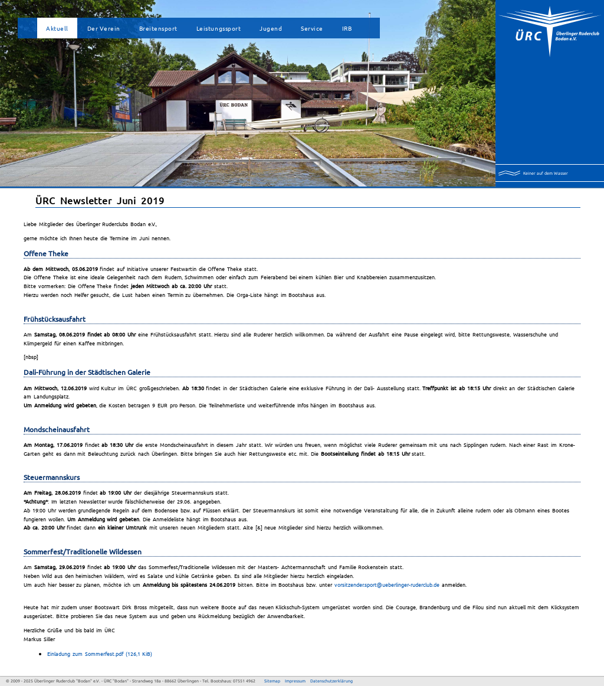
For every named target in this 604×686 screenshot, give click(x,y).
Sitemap (272, 681)
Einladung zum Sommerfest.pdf (99, 653)
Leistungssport (218, 28)
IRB (347, 28)
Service (312, 28)
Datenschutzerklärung (331, 681)
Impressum (295, 681)
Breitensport (158, 28)
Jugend (271, 28)
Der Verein (103, 28)
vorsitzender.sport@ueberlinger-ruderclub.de (386, 584)
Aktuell (57, 28)
